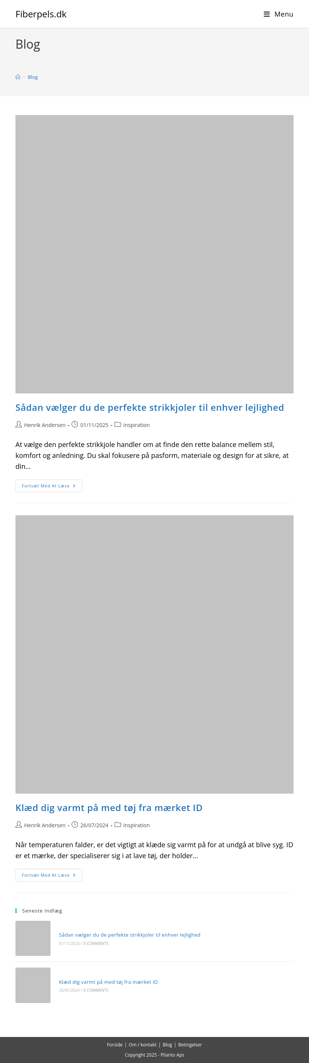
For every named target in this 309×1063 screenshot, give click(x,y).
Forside (114, 1044)
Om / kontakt (143, 1044)
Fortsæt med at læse (52, 487)
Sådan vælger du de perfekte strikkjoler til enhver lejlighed (149, 407)
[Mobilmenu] (279, 13)
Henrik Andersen (45, 425)
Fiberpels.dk (41, 14)
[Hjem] (17, 77)
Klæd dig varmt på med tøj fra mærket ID (109, 807)
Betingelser (190, 1044)
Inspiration (136, 425)
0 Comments (95, 943)
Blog (33, 77)
